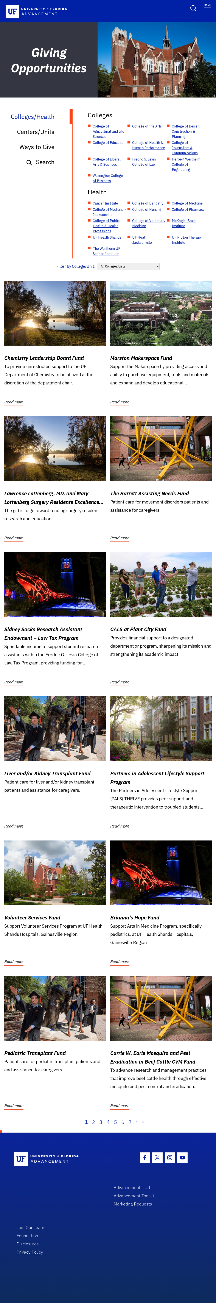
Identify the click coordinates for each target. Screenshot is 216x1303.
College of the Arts (147, 126)
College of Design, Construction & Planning (186, 131)
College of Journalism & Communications (185, 147)
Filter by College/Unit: (75, 266)
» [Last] (143, 1122)
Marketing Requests (133, 1204)
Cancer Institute (105, 203)
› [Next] (136, 1122)
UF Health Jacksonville (142, 240)
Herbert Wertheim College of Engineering (186, 164)
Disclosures (28, 1244)
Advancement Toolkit (134, 1196)
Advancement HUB (132, 1187)
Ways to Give (36, 147)
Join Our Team (30, 1227)
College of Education (109, 142)
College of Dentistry (147, 203)
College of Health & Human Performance (148, 145)
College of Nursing (146, 209)
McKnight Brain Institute (184, 223)
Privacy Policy (30, 1252)
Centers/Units (35, 132)
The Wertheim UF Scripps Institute (106, 251)
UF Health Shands (107, 237)
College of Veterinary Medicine (148, 223)
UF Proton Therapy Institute (187, 240)
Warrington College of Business (108, 178)
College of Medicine (187, 203)
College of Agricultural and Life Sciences (108, 131)
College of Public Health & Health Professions (106, 226)
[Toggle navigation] (207, 8)
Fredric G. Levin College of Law (144, 162)
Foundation (27, 1235)
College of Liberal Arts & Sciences (107, 162)
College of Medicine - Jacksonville (109, 212)
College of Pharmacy (188, 209)
